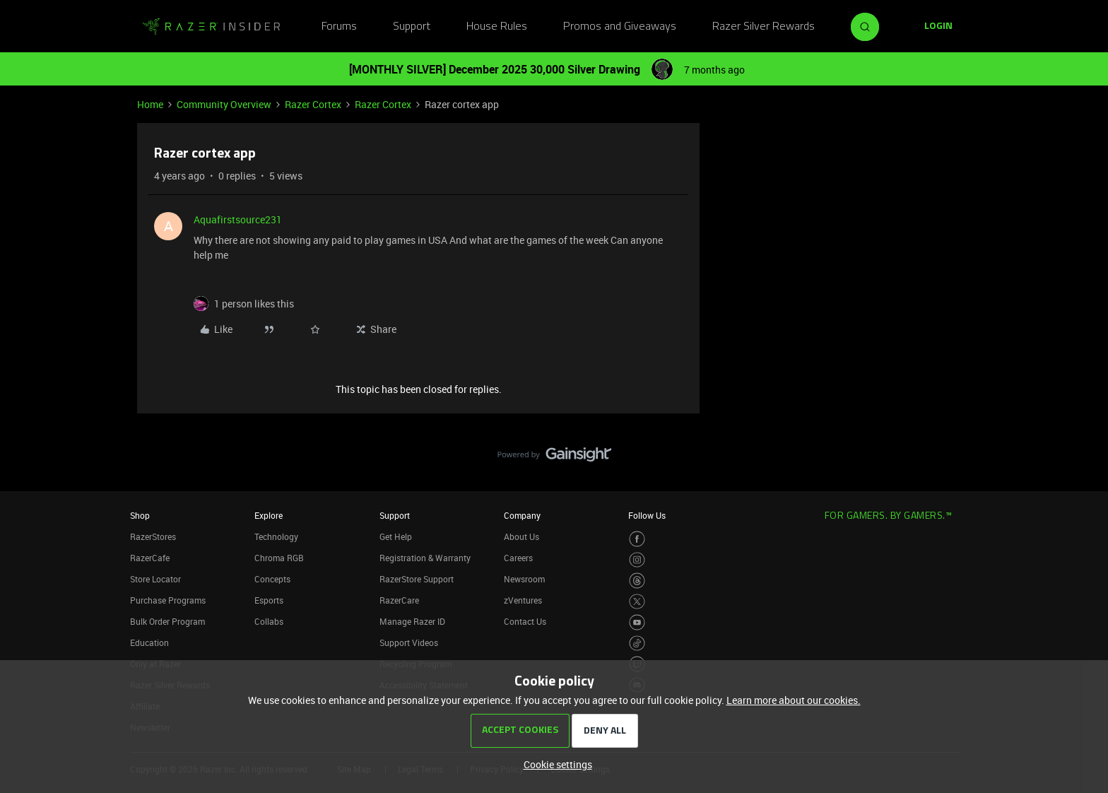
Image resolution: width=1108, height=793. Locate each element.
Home (150, 104)
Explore (268, 515)
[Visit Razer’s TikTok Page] (637, 643)
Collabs (268, 621)
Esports (268, 600)
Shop (140, 515)
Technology (276, 536)
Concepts (272, 579)
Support (411, 27)
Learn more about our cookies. (793, 700)
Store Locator (155, 579)
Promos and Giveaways (619, 27)
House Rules (496, 27)
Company (522, 515)
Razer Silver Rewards (763, 27)
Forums (339, 27)
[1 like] (254, 303)
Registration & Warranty (425, 557)
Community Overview (224, 104)
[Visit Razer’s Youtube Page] (637, 622)
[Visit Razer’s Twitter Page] (637, 602)
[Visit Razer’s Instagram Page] (637, 560)
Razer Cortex (313, 104)
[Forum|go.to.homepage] (211, 27)
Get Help (395, 536)
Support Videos (408, 642)
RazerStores (153, 536)
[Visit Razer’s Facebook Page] (637, 539)
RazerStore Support (416, 579)
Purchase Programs (168, 600)
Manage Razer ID (412, 621)
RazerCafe (150, 557)
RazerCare (399, 600)
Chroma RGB (279, 557)
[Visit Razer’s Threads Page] (637, 580)
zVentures (523, 600)
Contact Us (525, 621)
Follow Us (647, 515)
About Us (521, 536)
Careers (518, 557)
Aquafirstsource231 (238, 219)
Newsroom (524, 579)
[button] (938, 27)
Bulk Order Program (167, 621)
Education (149, 642)
